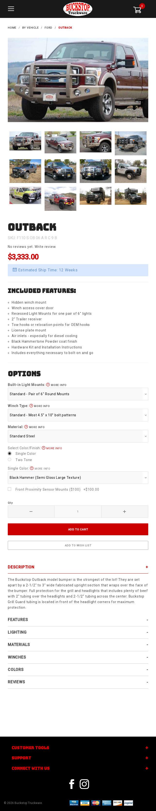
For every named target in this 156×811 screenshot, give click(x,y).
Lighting (17, 629)
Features (18, 617)
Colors (16, 667)
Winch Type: (29, 403)
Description (21, 564)
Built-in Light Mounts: (37, 382)
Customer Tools (30, 747)
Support (21, 758)
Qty (10, 500)
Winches (17, 654)
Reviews (16, 679)
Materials (19, 642)
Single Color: (29, 466)
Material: (26, 424)
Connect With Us (31, 768)
